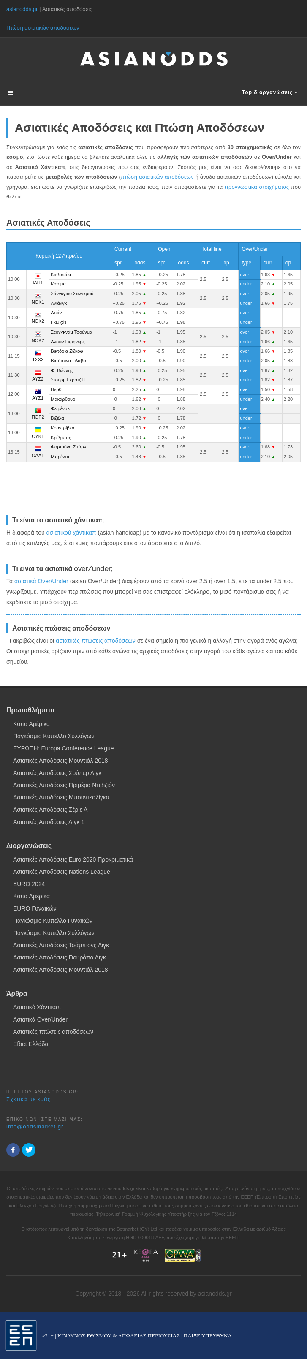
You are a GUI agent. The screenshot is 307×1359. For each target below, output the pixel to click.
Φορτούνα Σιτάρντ (69, 446)
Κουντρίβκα (62, 427)
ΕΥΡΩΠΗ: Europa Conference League (63, 748)
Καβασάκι (61, 274)
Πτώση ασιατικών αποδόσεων (42, 27)
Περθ (56, 389)
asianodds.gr (22, 9)
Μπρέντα (60, 456)
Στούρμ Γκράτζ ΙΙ (68, 379)
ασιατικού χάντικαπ (71, 532)
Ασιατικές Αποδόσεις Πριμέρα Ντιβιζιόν (64, 785)
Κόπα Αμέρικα (31, 723)
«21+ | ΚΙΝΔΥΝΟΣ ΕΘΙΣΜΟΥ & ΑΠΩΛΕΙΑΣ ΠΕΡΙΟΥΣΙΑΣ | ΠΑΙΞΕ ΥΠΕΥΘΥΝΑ (137, 1335)
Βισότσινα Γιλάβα (68, 360)
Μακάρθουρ (63, 399)
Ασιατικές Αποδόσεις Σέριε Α (50, 809)
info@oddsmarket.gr (34, 1126)
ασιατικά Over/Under (41, 581)
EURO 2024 (29, 884)
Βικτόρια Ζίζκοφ (67, 350)
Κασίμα (58, 283)
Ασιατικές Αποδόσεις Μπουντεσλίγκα (61, 797)
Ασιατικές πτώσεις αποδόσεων (53, 1031)
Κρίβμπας (61, 437)
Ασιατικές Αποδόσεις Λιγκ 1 (48, 821)
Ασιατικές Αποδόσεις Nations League (61, 871)
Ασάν (56, 312)
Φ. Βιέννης (62, 370)
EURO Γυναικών (35, 908)
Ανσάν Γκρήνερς (67, 341)
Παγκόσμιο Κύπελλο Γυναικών (52, 920)
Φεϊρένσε (60, 408)
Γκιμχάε (58, 322)
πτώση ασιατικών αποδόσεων (157, 177)
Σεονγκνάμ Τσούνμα (71, 331)
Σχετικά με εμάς (28, 1099)
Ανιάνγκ (59, 303)
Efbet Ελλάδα (31, 1044)
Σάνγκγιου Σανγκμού (72, 293)
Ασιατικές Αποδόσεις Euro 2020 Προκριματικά (73, 859)
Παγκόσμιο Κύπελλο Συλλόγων (54, 736)
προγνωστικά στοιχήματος (257, 187)
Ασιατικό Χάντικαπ (37, 1007)
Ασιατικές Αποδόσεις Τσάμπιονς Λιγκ (61, 945)
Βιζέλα (57, 418)
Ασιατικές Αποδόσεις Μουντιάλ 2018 (60, 760)
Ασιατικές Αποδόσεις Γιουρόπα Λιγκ (59, 957)
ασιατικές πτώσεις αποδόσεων (96, 640)
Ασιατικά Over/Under (40, 1019)
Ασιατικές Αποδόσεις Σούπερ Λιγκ (57, 772)
